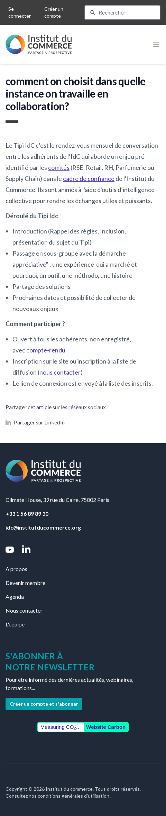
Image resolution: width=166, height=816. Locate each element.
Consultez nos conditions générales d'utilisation (58, 796)
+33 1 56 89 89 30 (27, 513)
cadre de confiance (88, 178)
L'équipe (15, 624)
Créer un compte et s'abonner (44, 704)
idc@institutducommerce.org (43, 527)
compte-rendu (45, 350)
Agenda (15, 596)
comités (59, 167)
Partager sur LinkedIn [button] (35, 422)
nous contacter (60, 372)
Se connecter (19, 12)
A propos (16, 569)
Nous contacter (24, 610)
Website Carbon (106, 727)
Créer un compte (53, 12)
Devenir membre (25, 582)
